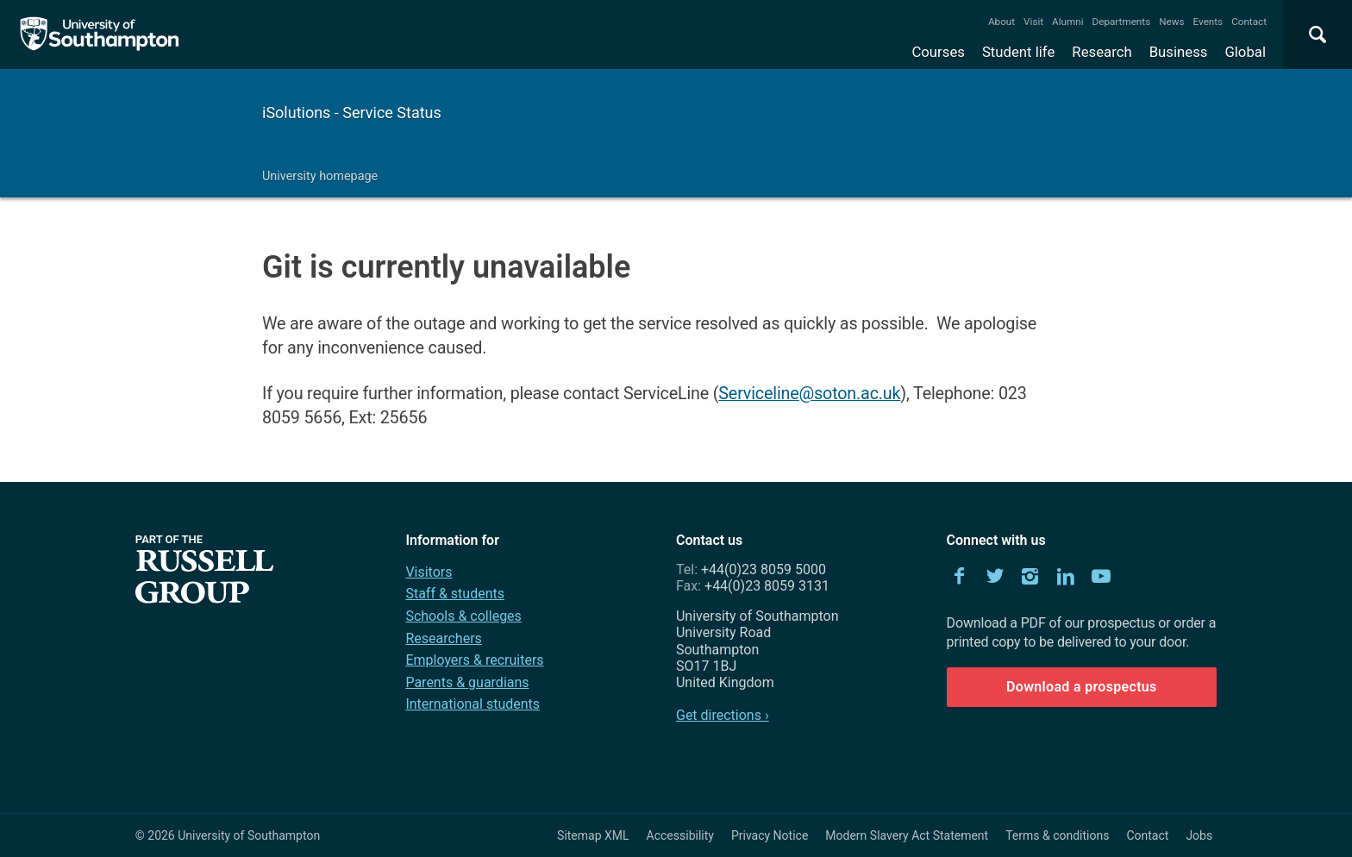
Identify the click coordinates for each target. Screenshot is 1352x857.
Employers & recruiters (474, 660)
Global (1245, 51)
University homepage (320, 176)
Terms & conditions (1057, 835)
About (1001, 22)
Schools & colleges (463, 616)
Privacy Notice (769, 835)
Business (1178, 51)
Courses (937, 51)
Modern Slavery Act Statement (906, 835)
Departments (1121, 22)
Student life (1018, 51)
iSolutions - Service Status (351, 112)
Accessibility (680, 835)
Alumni (1067, 22)
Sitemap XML (593, 835)
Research (1101, 51)
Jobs (1199, 835)
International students (472, 704)
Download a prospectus (1081, 687)
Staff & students (454, 593)
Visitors (428, 572)
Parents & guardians (467, 682)
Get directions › (722, 715)
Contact (1249, 22)
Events (1208, 22)
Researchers (443, 638)
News (1171, 22)
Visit (1033, 22)
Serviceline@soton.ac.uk (809, 393)
